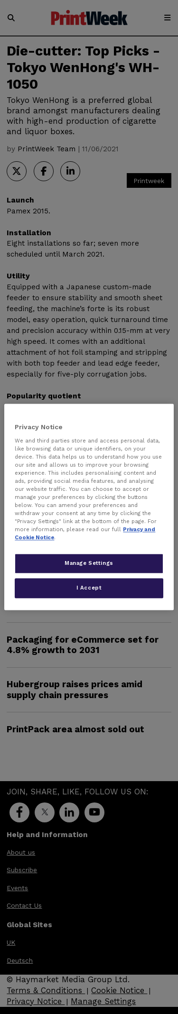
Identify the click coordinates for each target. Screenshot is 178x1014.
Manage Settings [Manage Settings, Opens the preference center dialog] (89, 563)
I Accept (89, 588)
